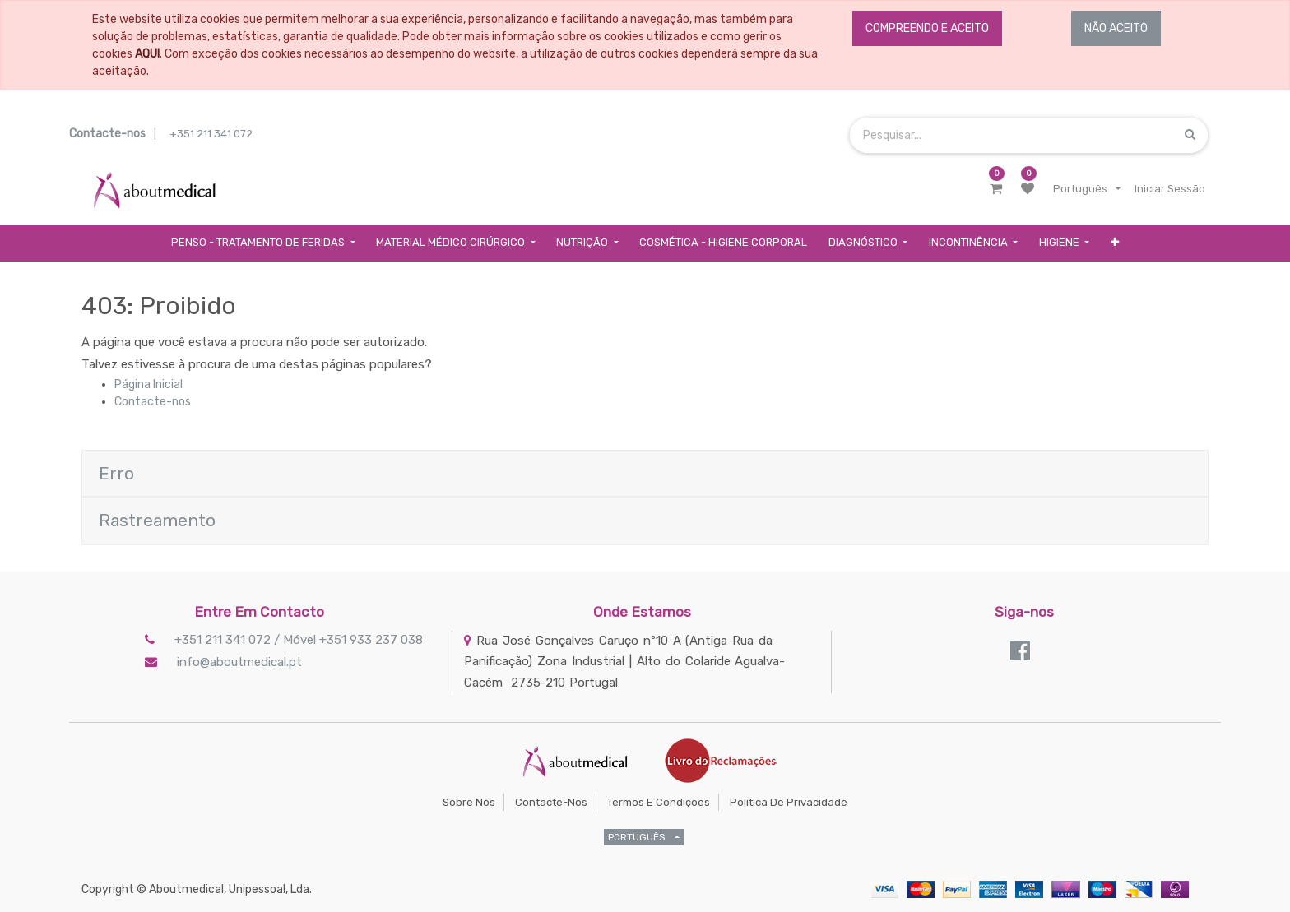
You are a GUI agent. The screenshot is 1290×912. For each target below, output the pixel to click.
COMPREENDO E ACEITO (927, 28)
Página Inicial (148, 384)
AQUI (147, 54)
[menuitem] (723, 243)
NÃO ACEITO (1116, 28)
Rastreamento (157, 520)
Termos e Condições (658, 802)
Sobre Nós (469, 802)
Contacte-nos (152, 402)
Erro (116, 473)
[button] (1115, 243)
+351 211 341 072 (211, 133)
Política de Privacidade (788, 802)
